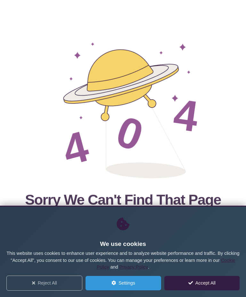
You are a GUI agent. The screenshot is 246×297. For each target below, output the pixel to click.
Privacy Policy (133, 267)
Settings (123, 283)
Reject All (44, 283)
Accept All (202, 283)
